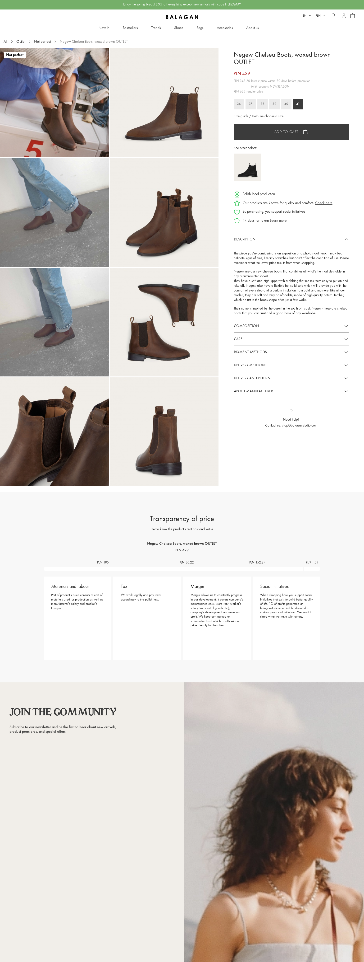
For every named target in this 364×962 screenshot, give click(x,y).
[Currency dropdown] (320, 15)
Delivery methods (250, 365)
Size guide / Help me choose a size (258, 116)
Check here (323, 203)
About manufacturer (253, 391)
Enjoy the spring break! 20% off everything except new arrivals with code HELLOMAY (182, 4)
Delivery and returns (253, 378)
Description (244, 239)
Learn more (278, 221)
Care (238, 339)
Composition (246, 326)
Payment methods (250, 352)
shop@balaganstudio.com (299, 425)
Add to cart (286, 132)
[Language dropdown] (307, 15)
